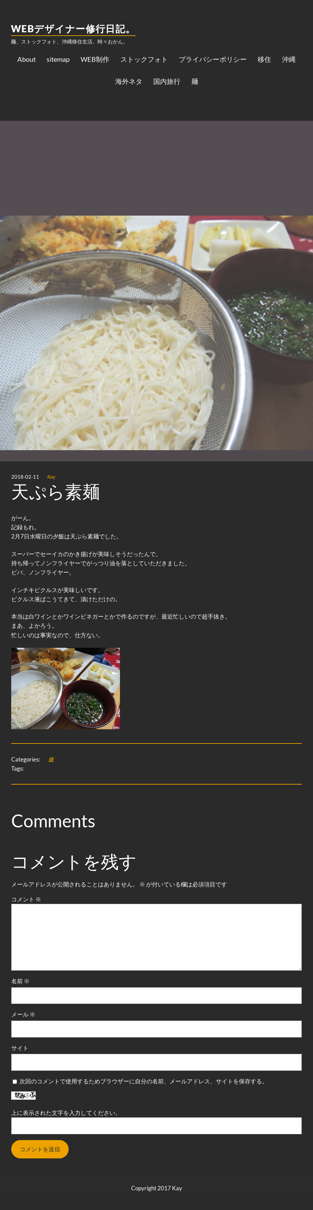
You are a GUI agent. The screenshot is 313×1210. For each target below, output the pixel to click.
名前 (20, 981)
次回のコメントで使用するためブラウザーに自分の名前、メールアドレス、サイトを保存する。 (143, 1081)
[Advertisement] (156, 145)
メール (23, 1014)
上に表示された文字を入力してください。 (66, 1112)
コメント (26, 899)
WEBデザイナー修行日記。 (73, 28)
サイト (20, 1047)
